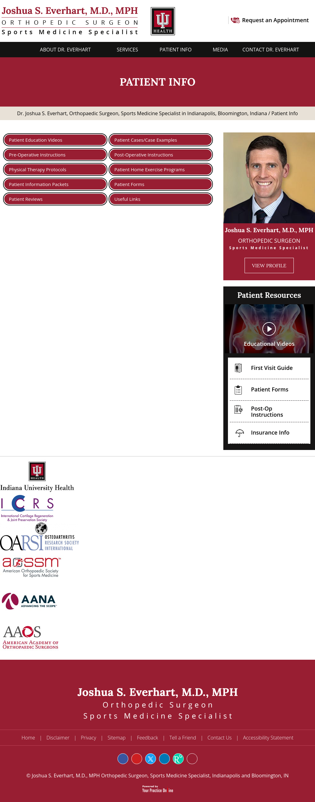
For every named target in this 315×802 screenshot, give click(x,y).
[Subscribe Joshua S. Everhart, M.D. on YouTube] (136, 758)
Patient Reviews (26, 199)
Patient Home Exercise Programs (149, 169)
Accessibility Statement (268, 737)
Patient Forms (129, 184)
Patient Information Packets (39, 184)
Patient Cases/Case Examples (145, 140)
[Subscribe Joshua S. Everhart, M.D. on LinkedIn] (164, 758)
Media (220, 49)
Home (20, 49)
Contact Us (220, 737)
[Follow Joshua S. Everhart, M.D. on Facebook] (123, 758)
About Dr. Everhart (66, 49)
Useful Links (127, 199)
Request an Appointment (275, 20)
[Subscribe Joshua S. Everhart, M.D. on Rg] (178, 758)
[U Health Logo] (161, 20)
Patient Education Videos (35, 140)
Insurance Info (260, 433)
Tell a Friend (182, 737)
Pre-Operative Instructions (37, 155)
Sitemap (117, 737)
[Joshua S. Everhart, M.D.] (74, 20)
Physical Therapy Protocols (37, 169)
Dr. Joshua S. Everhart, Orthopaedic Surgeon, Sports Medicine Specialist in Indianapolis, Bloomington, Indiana (142, 113)
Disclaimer (58, 737)
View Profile (269, 265)
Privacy (88, 737)
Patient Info (176, 49)
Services (127, 49)
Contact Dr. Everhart (270, 49)
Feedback (147, 737)
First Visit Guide (262, 368)
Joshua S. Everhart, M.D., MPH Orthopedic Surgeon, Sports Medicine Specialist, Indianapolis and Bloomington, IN (159, 775)
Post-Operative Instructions (143, 155)
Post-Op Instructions (257, 409)
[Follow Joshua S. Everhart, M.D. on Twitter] (150, 758)
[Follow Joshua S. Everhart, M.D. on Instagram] (192, 758)
